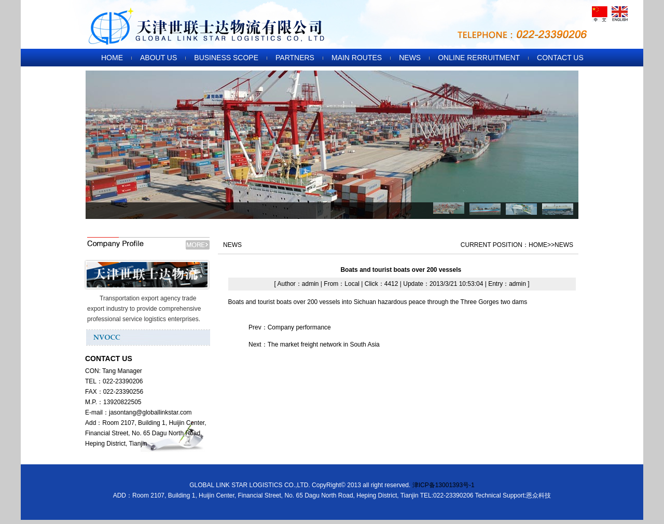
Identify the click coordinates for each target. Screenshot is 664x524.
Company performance (299, 327)
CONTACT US (560, 57)
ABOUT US (158, 57)
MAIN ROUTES (356, 57)
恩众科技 (538, 495)
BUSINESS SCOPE (226, 57)
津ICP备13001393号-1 (443, 485)
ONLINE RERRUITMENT (479, 57)
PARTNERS (294, 57)
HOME (112, 57)
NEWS (410, 57)
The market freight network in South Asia (324, 344)
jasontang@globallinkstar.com (150, 412)
